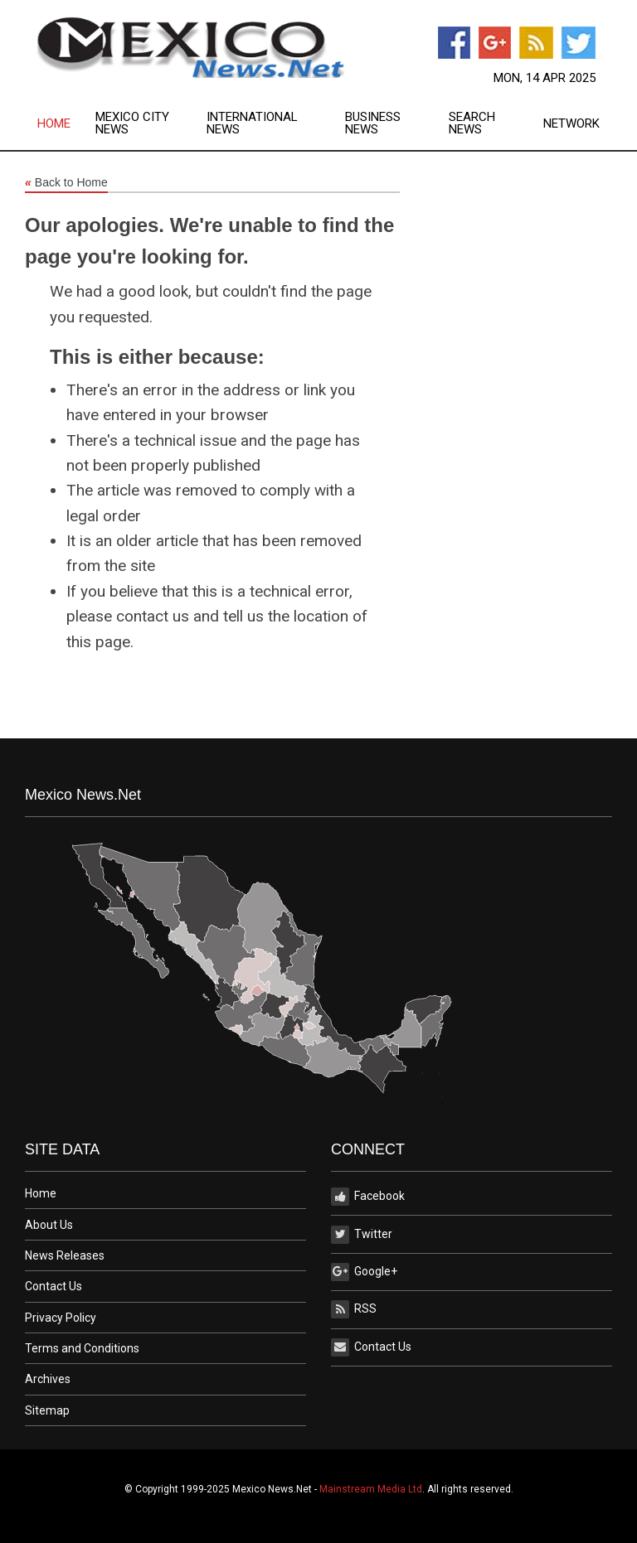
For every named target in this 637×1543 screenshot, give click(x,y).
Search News (472, 123)
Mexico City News (132, 123)
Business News (373, 123)
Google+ (364, 1272)
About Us (49, 1224)
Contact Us (53, 1286)
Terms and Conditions (82, 1348)
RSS (354, 1309)
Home (54, 124)
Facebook (368, 1196)
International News (252, 123)
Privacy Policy (60, 1317)
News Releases (65, 1255)
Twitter (361, 1235)
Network (571, 124)
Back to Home (66, 183)
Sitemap (47, 1410)
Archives (48, 1379)
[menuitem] (66, 123)
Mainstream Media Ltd (370, 1489)
